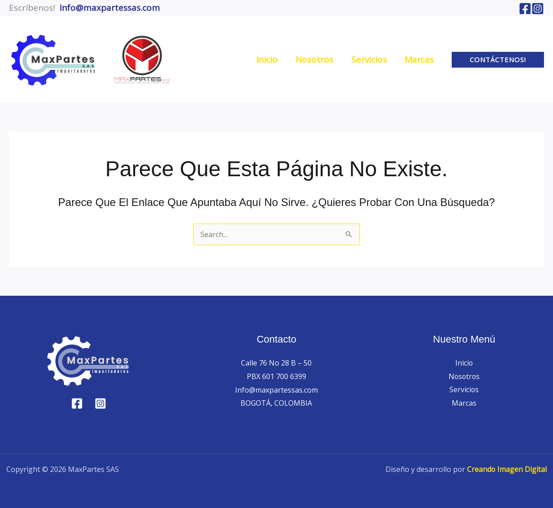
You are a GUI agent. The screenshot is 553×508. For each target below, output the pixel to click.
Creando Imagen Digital (506, 469)
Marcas (464, 403)
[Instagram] (537, 8)
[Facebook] (525, 8)
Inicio (464, 363)
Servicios (464, 390)
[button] (498, 60)
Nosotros (464, 376)
